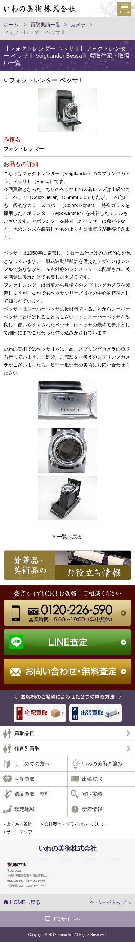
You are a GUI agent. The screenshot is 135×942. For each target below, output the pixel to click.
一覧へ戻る (69, 536)
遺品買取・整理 (32, 794)
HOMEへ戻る (25, 902)
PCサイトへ (67, 919)
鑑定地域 (24, 809)
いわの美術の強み (102, 764)
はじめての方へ (32, 764)
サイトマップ (19, 831)
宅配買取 (24, 779)
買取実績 (92, 794)
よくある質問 (19, 824)
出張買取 (92, 779)
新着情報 (92, 809)
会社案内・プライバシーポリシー (76, 824)
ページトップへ (113, 902)
